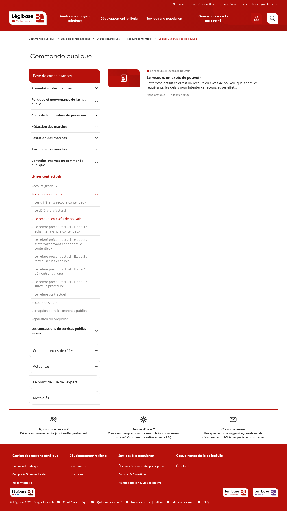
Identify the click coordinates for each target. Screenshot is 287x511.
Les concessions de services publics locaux (58, 330)
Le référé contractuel (50, 294)
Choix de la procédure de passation (58, 115)
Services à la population (164, 18)
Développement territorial (119, 18)
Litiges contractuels (108, 39)
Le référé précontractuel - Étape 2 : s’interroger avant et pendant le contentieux (61, 243)
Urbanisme (76, 474)
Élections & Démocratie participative (141, 466)
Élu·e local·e (183, 466)
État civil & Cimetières (132, 474)
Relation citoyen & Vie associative (139, 483)
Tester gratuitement (264, 4)
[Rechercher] (272, 18)
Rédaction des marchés (49, 126)
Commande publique (42, 39)
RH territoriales (22, 483)
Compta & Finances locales (29, 474)
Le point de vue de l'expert (55, 382)
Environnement (79, 466)
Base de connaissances (75, 39)
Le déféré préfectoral (50, 210)
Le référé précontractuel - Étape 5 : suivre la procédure (61, 284)
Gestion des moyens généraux (75, 18)
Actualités (41, 366)
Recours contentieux (139, 39)
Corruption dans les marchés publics (59, 311)
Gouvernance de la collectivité (213, 18)
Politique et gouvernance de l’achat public (58, 101)
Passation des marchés (49, 138)
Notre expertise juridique (147, 502)
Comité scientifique (203, 4)
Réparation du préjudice (49, 319)
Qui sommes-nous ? (109, 502)
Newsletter (180, 4)
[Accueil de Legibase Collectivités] (28, 18)
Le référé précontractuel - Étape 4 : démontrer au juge (61, 271)
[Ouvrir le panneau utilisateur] (256, 18)
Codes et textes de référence (57, 350)
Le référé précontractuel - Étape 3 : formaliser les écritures (61, 258)
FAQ (206, 502)
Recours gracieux (44, 186)
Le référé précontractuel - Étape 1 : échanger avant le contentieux (61, 229)
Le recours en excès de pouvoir (178, 39)
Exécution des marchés (49, 149)
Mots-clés (41, 398)
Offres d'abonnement (233, 4)
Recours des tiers (44, 302)
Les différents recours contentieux (60, 202)
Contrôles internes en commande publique (57, 163)
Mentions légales (183, 502)
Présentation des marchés (51, 88)
